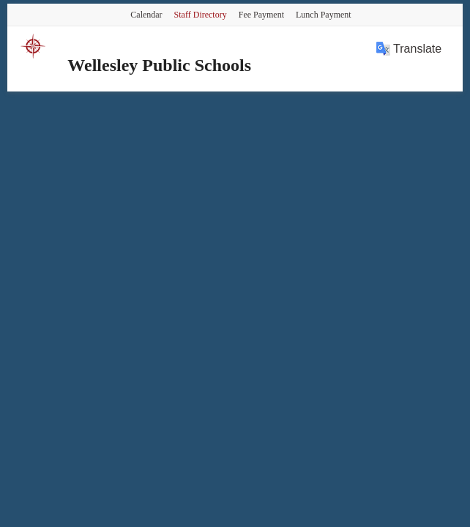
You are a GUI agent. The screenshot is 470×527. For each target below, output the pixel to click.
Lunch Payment (323, 15)
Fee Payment (261, 15)
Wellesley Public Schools (159, 65)
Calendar (146, 15)
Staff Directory (200, 15)
